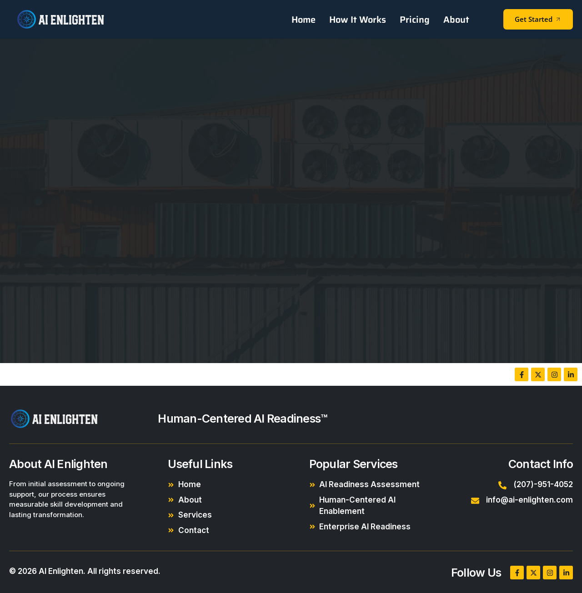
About (456, 19)
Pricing (415, 19)
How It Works (357, 19)
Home (303, 19)
